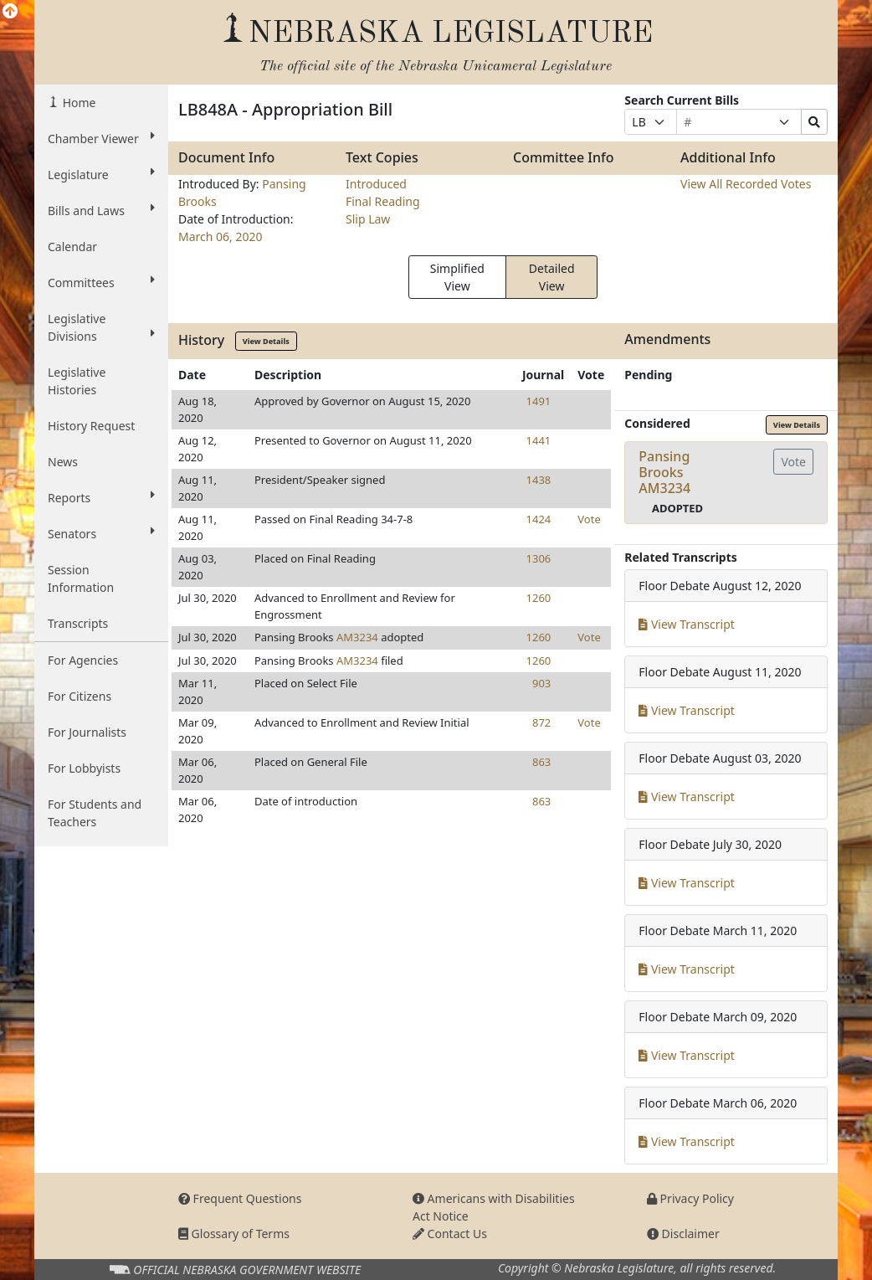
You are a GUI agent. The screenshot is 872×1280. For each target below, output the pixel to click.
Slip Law (368, 219)
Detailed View (552, 277)
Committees (101, 282)
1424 (538, 519)
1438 (538, 479)
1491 (538, 401)
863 (541, 761)
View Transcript (687, 624)
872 (541, 722)
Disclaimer (683, 1233)
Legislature (101, 174)
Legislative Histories (76, 381)
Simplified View (457, 277)
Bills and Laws (101, 210)
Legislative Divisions (101, 327)
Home (77, 103)
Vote (588, 519)
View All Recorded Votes (745, 184)
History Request (91, 426)
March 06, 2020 (220, 236)
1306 (538, 558)
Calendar (72, 246)
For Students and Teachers (94, 813)
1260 (538, 597)
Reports (101, 497)
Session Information (81, 578)
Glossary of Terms (234, 1233)
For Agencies (83, 660)
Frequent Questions (240, 1198)
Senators (101, 533)
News (63, 462)
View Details (266, 341)
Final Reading (383, 201)
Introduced (376, 184)
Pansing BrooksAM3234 (664, 472)
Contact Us (450, 1233)
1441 (538, 440)
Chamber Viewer (101, 138)
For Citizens (79, 696)
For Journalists (87, 732)
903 (541, 683)
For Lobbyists (84, 768)
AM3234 (357, 637)
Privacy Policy (690, 1198)
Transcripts (78, 623)
